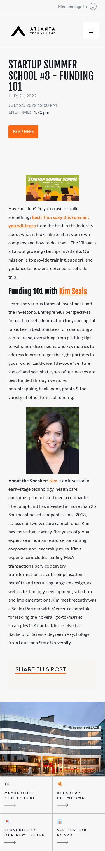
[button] (91, 30)
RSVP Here (23, 132)
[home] (31, 31)
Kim (53, 480)
